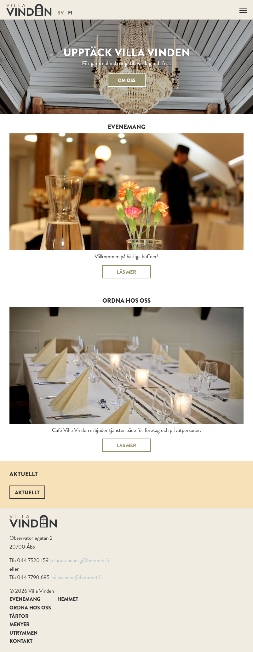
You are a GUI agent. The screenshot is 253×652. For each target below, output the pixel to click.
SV (61, 12)
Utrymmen (23, 633)
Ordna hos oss (30, 607)
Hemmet (67, 599)
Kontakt (20, 641)
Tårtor (19, 616)
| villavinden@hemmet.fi (76, 577)
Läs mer (126, 272)
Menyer (19, 624)
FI (70, 12)
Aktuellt (27, 493)
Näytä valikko (243, 9)
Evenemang (24, 599)
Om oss (126, 80)
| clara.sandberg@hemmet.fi (79, 560)
